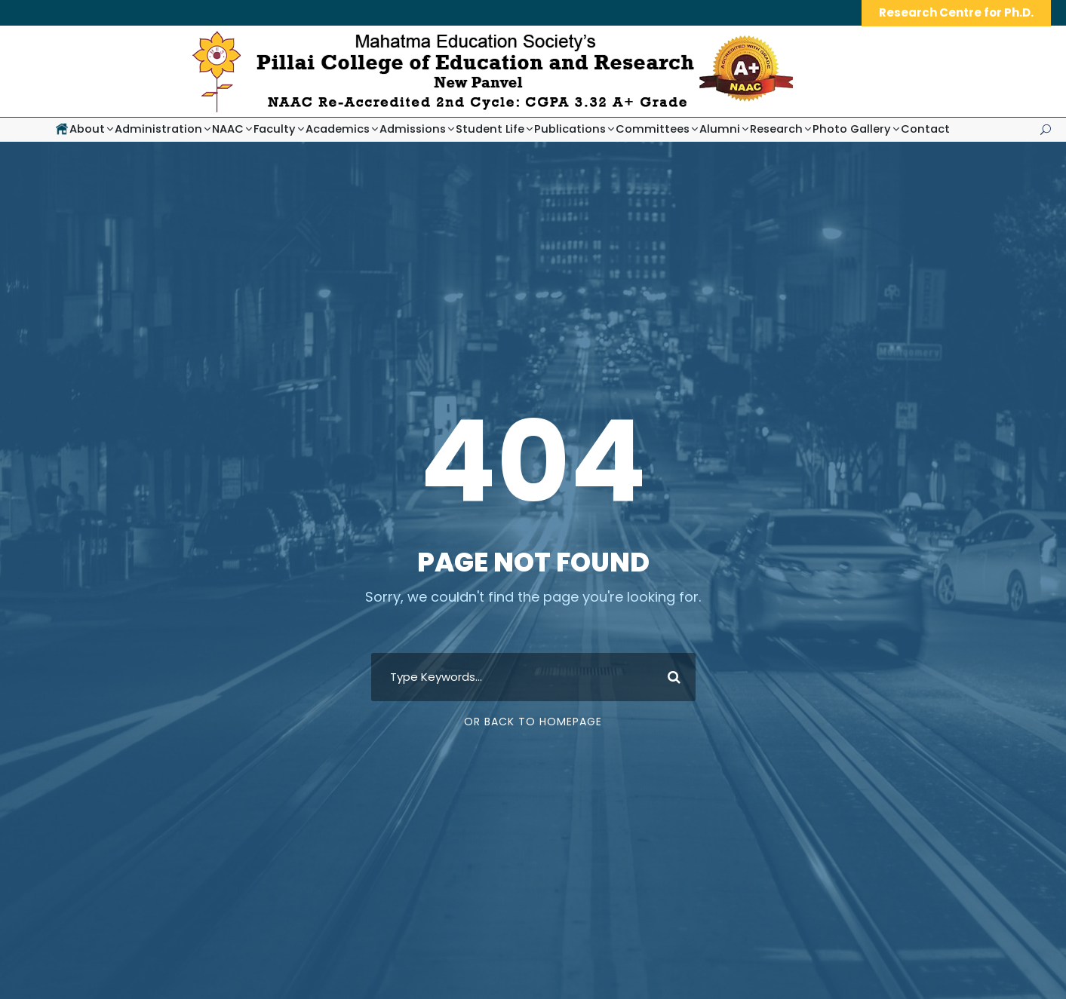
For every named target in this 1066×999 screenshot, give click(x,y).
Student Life (490, 128)
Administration (158, 128)
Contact (925, 128)
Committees (653, 128)
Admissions (412, 128)
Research (776, 128)
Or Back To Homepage (533, 721)
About (87, 128)
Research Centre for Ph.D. (956, 12)
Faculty (274, 128)
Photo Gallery (852, 128)
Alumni (719, 128)
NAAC (228, 128)
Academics (338, 128)
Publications (570, 128)
